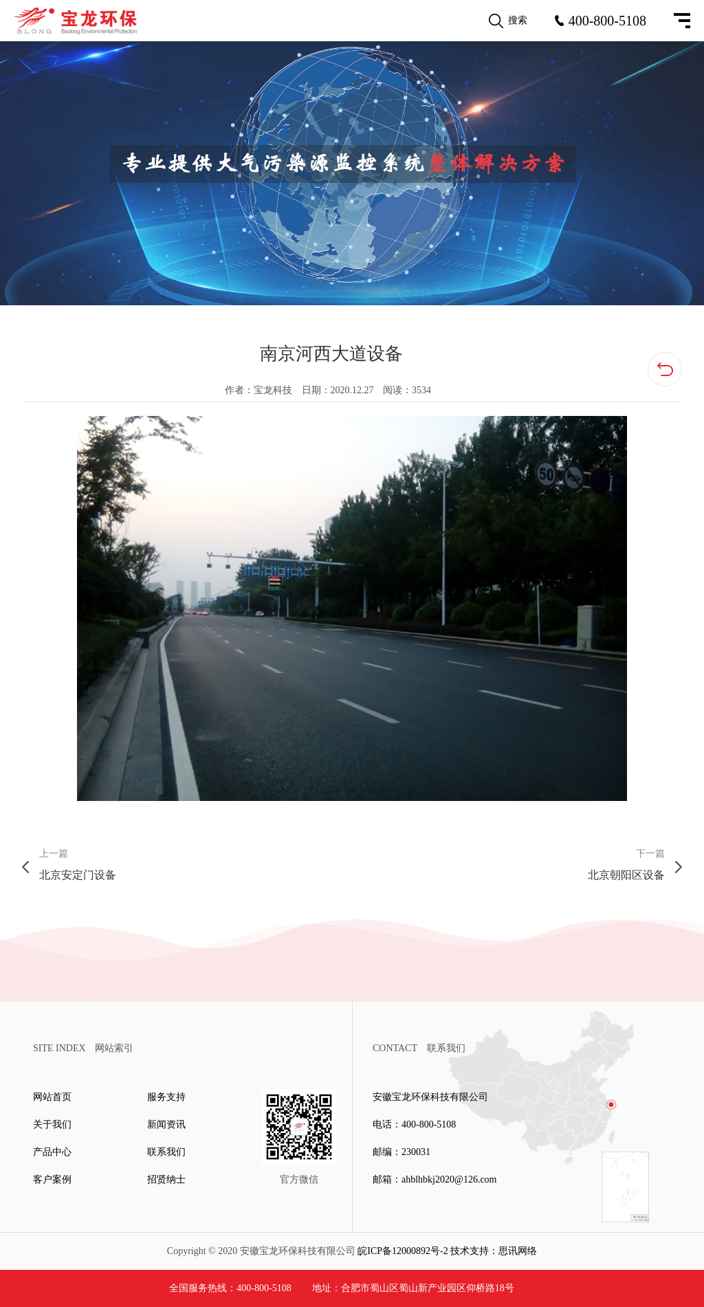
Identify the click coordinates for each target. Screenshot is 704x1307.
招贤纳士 (166, 1179)
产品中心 (52, 1152)
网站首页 (52, 1097)
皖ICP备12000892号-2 (403, 1251)
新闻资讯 (166, 1124)
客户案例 (52, 1179)
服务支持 (166, 1097)
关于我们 (52, 1124)
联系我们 (166, 1152)
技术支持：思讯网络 (493, 1251)
